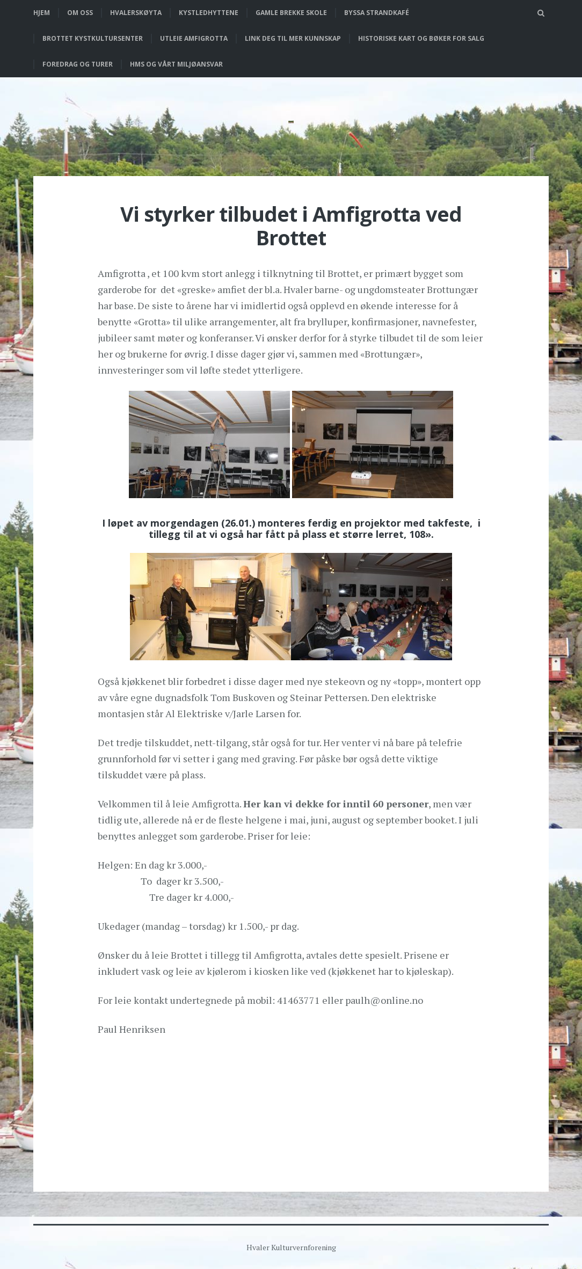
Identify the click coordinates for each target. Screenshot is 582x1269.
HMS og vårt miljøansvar (176, 64)
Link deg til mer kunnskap (293, 38)
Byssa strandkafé (376, 12)
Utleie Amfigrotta (194, 38)
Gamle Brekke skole (291, 12)
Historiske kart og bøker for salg (421, 38)
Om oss (80, 12)
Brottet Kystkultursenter (92, 38)
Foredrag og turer (77, 64)
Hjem (41, 12)
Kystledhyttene (208, 12)
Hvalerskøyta (136, 12)
